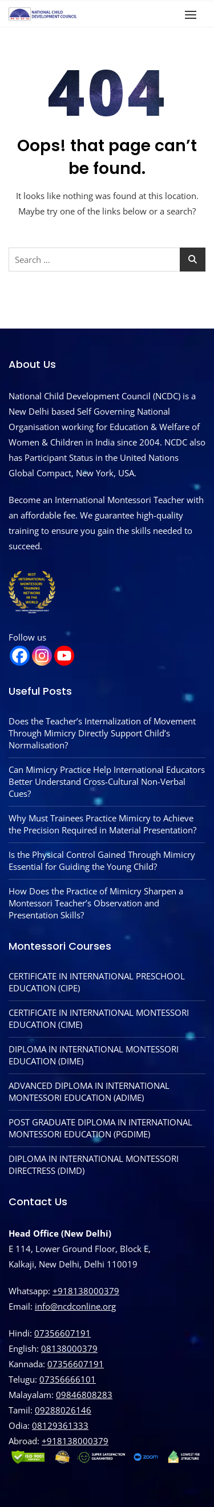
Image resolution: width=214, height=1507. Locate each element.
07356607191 (62, 1333)
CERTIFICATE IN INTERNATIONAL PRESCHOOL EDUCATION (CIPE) (97, 982)
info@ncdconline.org (75, 1306)
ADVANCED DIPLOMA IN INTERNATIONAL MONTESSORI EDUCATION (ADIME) (89, 1091)
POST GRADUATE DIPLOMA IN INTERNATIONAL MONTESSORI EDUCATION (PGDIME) (100, 1128)
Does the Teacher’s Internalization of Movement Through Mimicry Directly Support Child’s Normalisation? (102, 733)
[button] (193, 14)
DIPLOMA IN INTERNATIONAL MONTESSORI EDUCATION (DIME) (94, 1055)
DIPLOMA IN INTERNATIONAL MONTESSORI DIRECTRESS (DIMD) (94, 1164)
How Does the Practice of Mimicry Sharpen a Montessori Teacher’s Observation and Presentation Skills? (96, 903)
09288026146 (63, 1410)
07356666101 (67, 1379)
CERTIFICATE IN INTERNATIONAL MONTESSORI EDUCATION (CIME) (99, 1018)
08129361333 (60, 1425)
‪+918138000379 (75, 1441)
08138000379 (69, 1348)
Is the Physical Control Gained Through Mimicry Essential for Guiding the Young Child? (102, 860)
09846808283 (84, 1394)
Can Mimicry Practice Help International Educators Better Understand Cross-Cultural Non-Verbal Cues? (107, 781)
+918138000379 (86, 1291)
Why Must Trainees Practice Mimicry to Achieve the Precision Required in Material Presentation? (102, 824)
